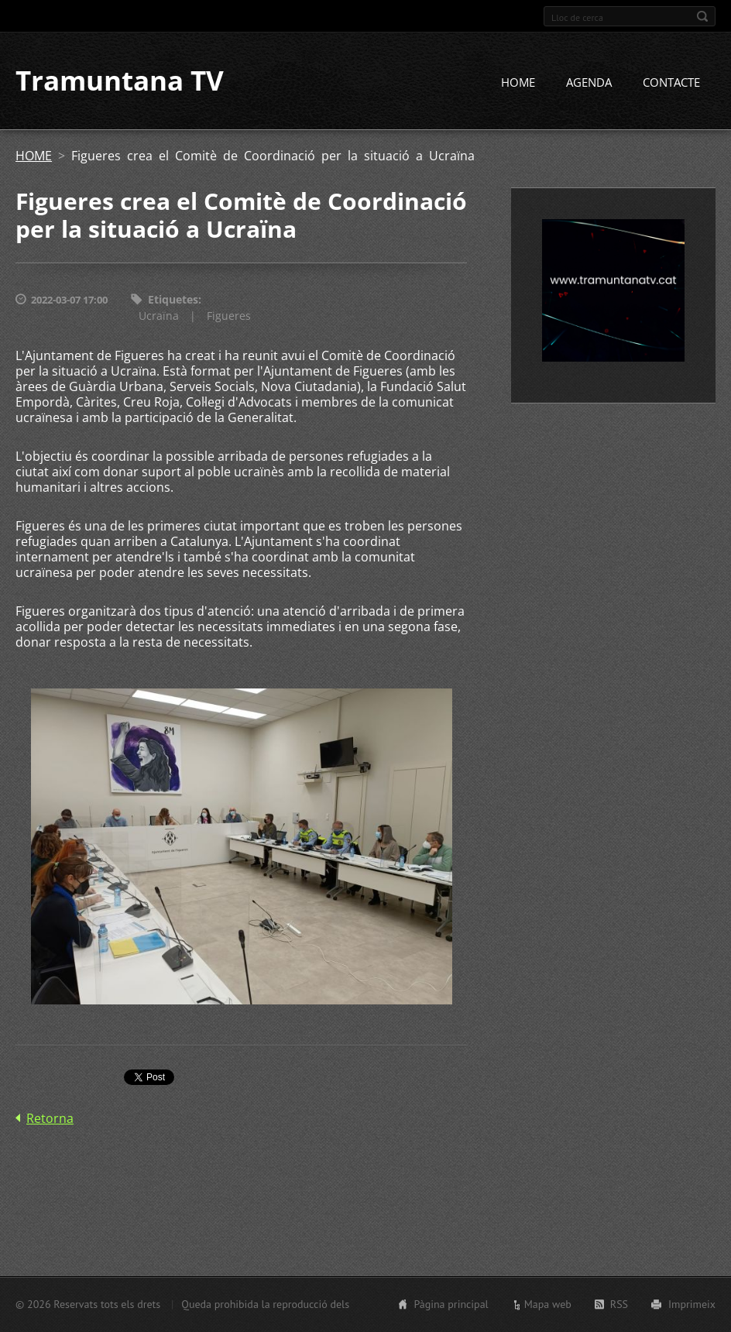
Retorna (50, 1118)
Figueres (229, 315)
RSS (619, 1304)
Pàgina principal (451, 1304)
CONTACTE (671, 83)
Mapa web (547, 1304)
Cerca (702, 16)
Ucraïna (159, 315)
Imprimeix (692, 1304)
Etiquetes (173, 300)
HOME (518, 83)
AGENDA (589, 83)
